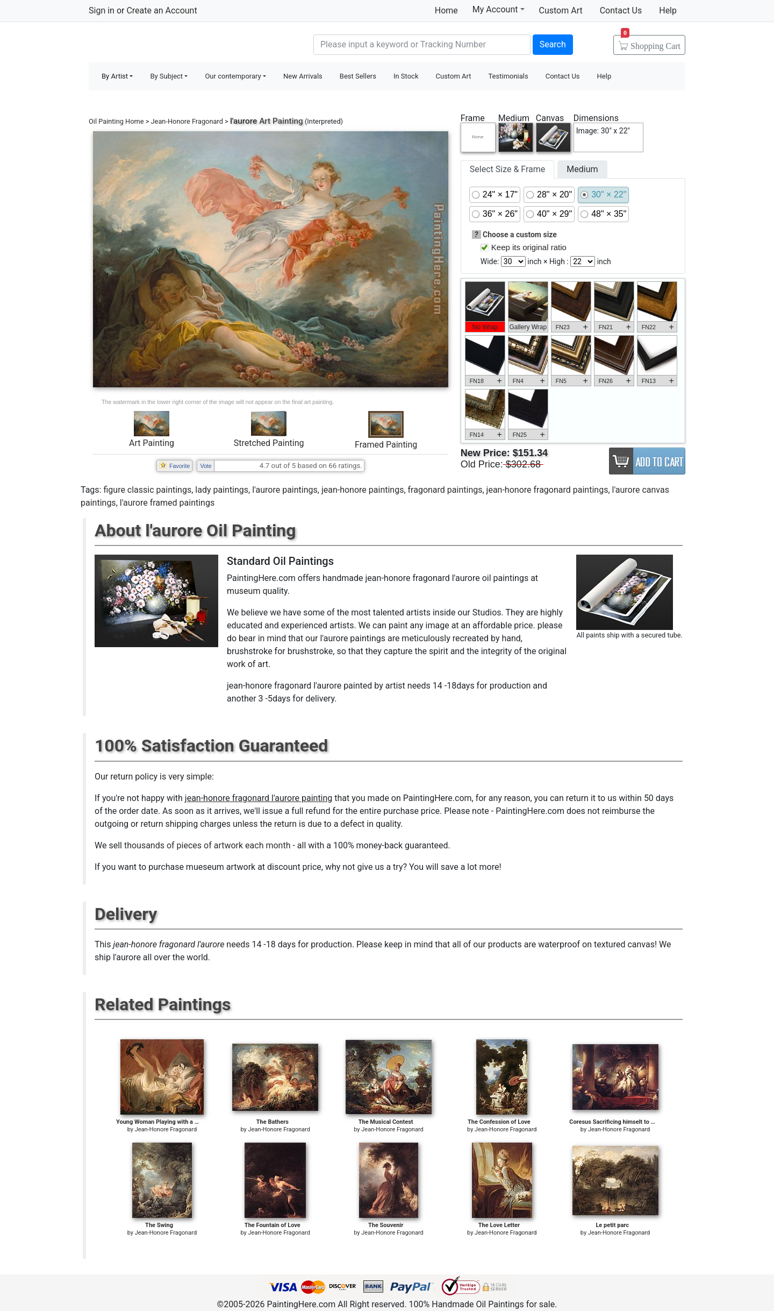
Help (668, 10)
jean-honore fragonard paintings (547, 490)
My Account (498, 9)
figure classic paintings (147, 490)
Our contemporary (233, 76)
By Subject (166, 76)
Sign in (101, 10)
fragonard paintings (445, 490)
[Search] (422, 44)
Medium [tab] (582, 169)
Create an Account (161, 10)
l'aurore (243, 121)
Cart (650, 42)
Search (553, 44)
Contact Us (621, 10)
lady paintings (221, 490)
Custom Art (561, 10)
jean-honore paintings (362, 490)
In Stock (406, 76)
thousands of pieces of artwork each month (207, 845)
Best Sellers (358, 76)
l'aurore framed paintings (167, 503)
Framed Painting (386, 445)
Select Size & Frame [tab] (507, 169)
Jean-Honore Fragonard (187, 121)
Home (446, 10)
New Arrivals (302, 76)
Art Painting (151, 443)
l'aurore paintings (285, 490)
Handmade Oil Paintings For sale (169, 43)
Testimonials (508, 76)
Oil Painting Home (116, 121)
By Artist (115, 76)
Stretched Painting (269, 443)
